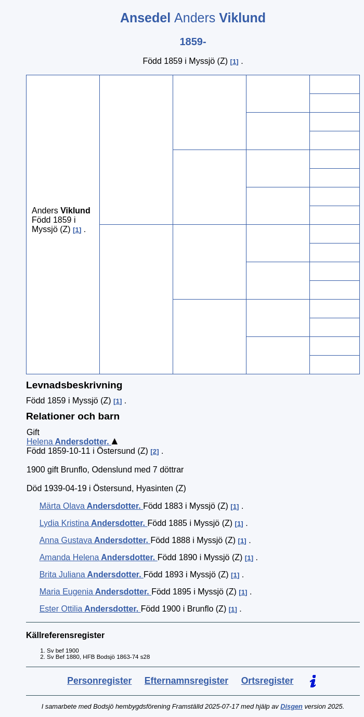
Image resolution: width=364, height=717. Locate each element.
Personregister (99, 680)
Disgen (291, 706)
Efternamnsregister (186, 680)
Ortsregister (267, 680)
